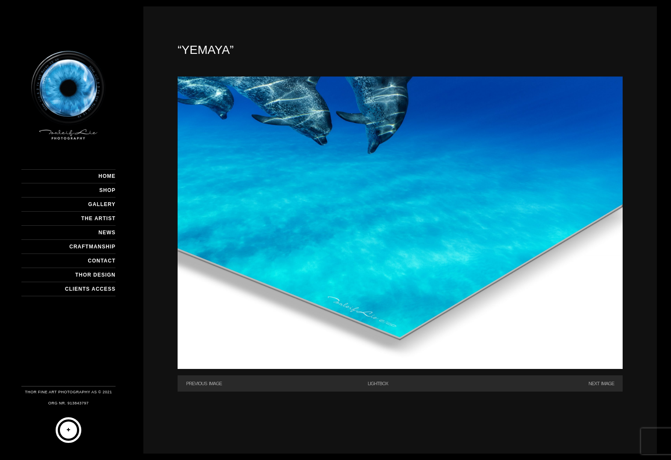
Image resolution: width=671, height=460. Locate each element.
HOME (107, 176)
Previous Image (204, 383)
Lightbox (378, 383)
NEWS (107, 233)
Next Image (601, 383)
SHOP (107, 190)
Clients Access (90, 289)
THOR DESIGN (95, 275)
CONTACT (102, 261)
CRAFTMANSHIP (92, 247)
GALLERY (102, 204)
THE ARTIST (98, 218)
